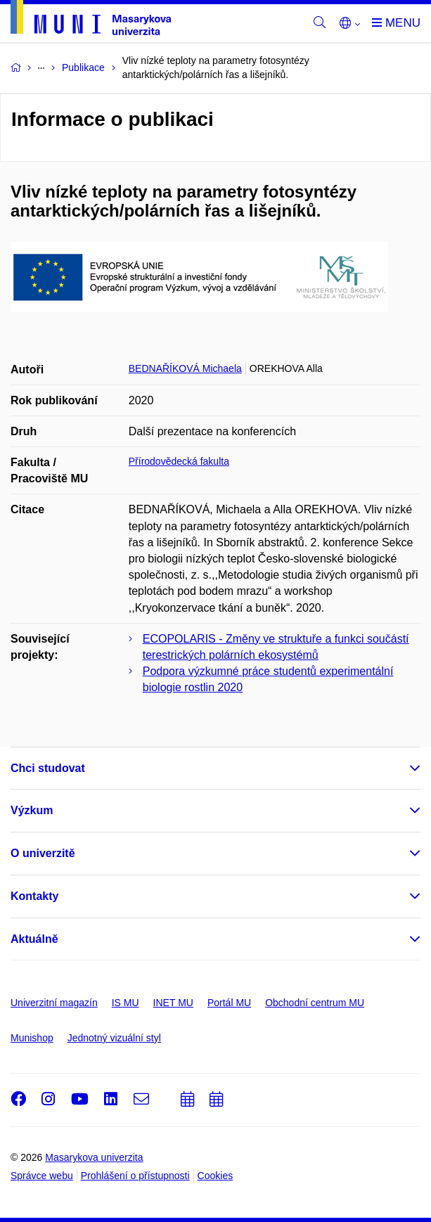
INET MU (173, 1002)
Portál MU (229, 1002)
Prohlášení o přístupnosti (135, 1175)
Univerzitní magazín (54, 1002)
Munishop (32, 1037)
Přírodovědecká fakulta (179, 461)
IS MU (125, 1002)
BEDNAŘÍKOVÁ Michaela (185, 368)
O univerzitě (43, 853)
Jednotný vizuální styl (114, 1037)
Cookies (215, 1175)
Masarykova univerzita (94, 1157)
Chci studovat (48, 768)
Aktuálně (34, 939)
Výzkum (32, 810)
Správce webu (42, 1175)
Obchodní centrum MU (314, 1002)
